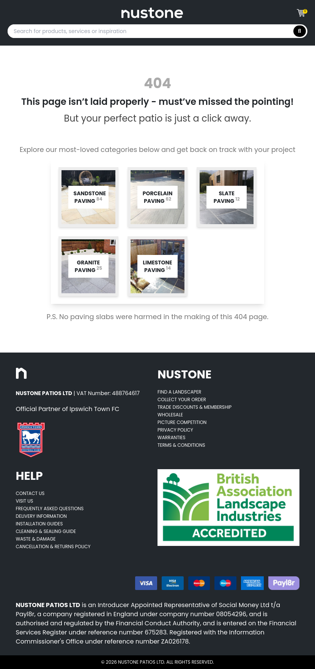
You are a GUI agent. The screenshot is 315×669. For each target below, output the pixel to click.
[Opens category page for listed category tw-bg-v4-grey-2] (88, 197)
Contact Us (30, 493)
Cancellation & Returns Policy (53, 546)
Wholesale (170, 414)
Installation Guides (39, 523)
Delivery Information (41, 516)
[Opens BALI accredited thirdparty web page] (228, 507)
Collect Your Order (182, 399)
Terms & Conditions (181, 445)
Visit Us (24, 501)
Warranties (172, 437)
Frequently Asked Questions (50, 508)
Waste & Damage (36, 539)
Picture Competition (182, 422)
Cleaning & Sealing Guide (46, 531)
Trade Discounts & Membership (195, 407)
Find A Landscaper (179, 392)
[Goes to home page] (152, 13)
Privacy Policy (175, 430)
